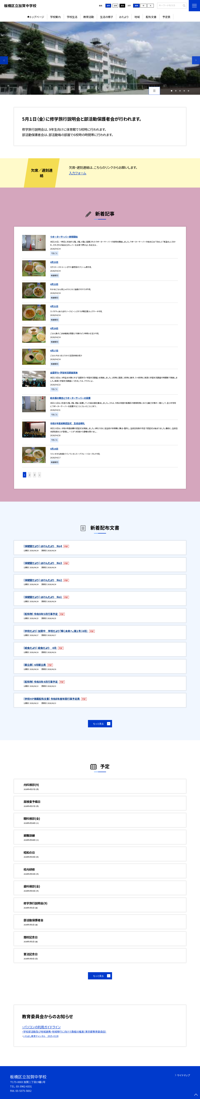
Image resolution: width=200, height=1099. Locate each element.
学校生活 (72, 17)
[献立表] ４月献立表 (35, 665)
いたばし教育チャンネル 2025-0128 (40, 1036)
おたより (123, 17)
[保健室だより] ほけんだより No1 (43, 597)
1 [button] (171, 90)
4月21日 (54, 306)
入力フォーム (77, 172)
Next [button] (196, 60)
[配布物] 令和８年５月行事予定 (41, 614)
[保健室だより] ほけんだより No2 (43, 580)
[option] (100, 58)
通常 (108, 5)
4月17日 (54, 350)
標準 (136, 5)
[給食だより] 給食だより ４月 (40, 648)
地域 (137, 17)
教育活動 (88, 17)
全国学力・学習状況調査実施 (64, 372)
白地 (115, 5)
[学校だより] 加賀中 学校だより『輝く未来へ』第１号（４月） (56, 631)
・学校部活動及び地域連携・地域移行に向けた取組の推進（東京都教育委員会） (64, 1031)
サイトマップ (183, 1075)
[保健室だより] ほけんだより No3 (43, 563)
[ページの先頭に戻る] (196, 1095)
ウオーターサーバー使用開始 (64, 236)
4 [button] (184, 90)
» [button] (39, 474)
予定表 (166, 17)
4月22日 (54, 284)
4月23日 (54, 262)
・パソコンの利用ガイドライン (41, 1026)
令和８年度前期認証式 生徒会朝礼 (67, 423)
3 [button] (180, 90)
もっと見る (98, 723)
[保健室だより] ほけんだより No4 (43, 546)
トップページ (37, 17)
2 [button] (175, 90)
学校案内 (55, 17)
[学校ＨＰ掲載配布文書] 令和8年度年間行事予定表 (52, 699)
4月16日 (54, 448)
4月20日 (54, 328)
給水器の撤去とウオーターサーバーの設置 (70, 398)
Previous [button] (4, 60)
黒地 (122, 5)
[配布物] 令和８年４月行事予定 (41, 682)
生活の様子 (106, 17)
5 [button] (188, 90)
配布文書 (151, 17)
